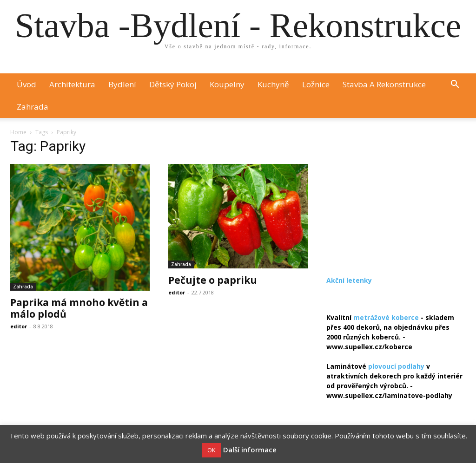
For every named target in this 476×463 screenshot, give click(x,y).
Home (18, 132)
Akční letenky (349, 280)
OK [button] (211, 450)
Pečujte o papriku (212, 280)
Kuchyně (273, 84)
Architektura (72, 84)
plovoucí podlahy (396, 366)
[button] (454, 85)
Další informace (250, 449)
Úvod (26, 84)
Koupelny (227, 84)
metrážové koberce (386, 317)
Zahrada (32, 106)
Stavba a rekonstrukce (384, 84)
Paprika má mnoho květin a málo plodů (79, 308)
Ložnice (316, 84)
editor (18, 326)
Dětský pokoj (173, 84)
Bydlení (122, 84)
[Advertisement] (396, 200)
